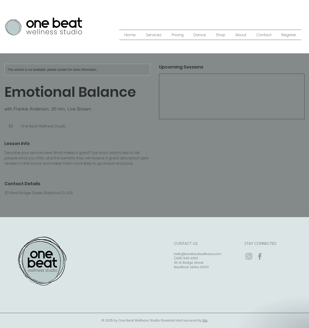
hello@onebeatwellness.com (197, 254)
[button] (154, 35)
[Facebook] (259, 256)
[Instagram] (248, 256)
